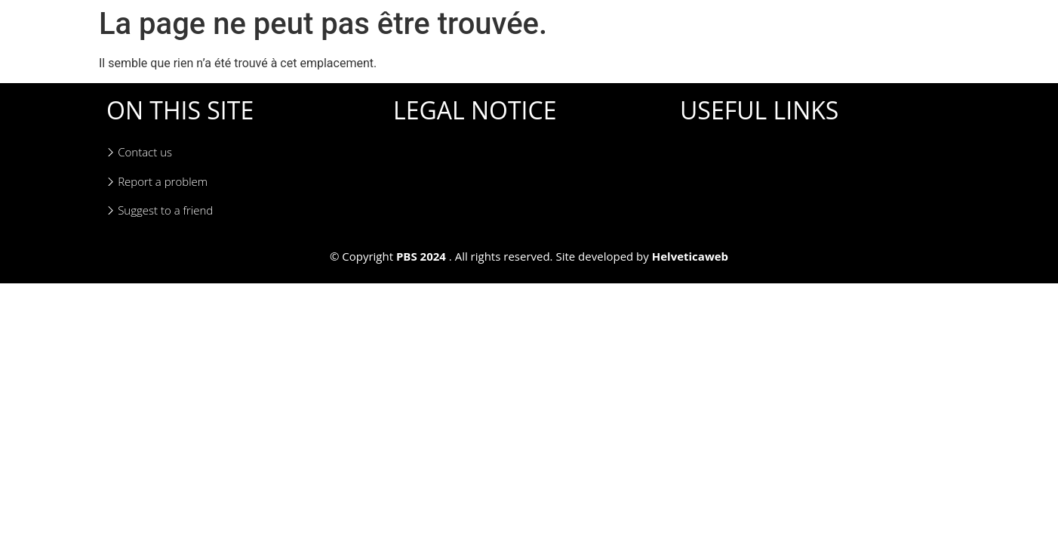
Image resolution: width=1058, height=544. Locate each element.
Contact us (139, 152)
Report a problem (157, 181)
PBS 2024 (421, 256)
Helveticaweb (690, 256)
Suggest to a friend (159, 210)
